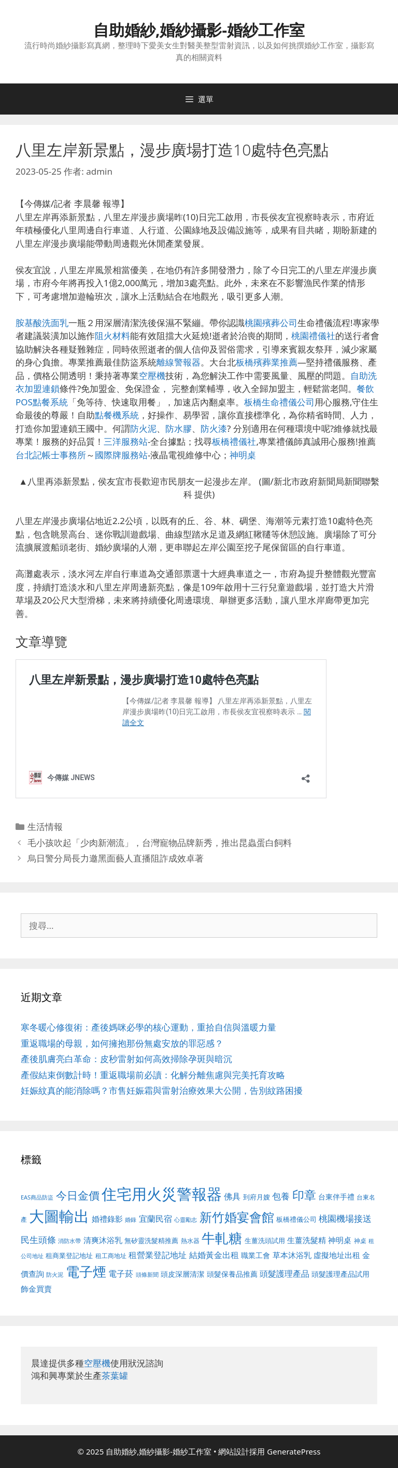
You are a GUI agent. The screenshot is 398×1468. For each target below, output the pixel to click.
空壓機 (152, 376)
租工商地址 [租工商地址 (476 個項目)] (110, 1255)
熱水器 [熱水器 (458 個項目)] (190, 1240)
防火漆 (214, 428)
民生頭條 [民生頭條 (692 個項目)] (38, 1240)
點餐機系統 (117, 415)
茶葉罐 (115, 1375)
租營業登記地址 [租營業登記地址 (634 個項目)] (158, 1255)
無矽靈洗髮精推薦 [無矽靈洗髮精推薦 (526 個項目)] (151, 1240)
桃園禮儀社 (313, 336)
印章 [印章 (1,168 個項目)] (304, 1195)
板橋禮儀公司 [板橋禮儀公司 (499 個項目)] (296, 1219)
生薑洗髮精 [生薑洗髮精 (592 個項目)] (306, 1240)
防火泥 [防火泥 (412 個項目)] (54, 1274)
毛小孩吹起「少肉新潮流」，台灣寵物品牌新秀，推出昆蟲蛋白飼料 (159, 843)
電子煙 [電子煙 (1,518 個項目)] (86, 1271)
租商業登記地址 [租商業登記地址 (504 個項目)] (69, 1255)
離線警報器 (179, 362)
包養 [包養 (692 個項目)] (281, 1196)
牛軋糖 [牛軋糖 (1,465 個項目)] (222, 1238)
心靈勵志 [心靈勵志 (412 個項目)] (185, 1219)
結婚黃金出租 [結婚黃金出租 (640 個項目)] (214, 1255)
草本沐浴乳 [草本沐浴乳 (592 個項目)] (292, 1255)
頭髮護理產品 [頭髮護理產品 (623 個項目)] (284, 1273)
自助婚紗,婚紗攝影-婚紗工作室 (199, 29)
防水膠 (178, 428)
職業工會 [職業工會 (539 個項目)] (255, 1255)
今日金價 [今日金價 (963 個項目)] (78, 1195)
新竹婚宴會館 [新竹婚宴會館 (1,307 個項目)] (237, 1216)
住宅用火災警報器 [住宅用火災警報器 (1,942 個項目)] (162, 1193)
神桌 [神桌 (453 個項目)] (360, 1240)
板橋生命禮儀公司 (279, 402)
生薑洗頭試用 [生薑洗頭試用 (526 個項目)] (265, 1240)
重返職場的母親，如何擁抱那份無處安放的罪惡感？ (122, 1043)
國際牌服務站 (121, 455)
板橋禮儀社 (234, 441)
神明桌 (243, 455)
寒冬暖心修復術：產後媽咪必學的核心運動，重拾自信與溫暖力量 (148, 1027)
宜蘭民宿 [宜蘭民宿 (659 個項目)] (155, 1218)
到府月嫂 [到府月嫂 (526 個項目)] (256, 1197)
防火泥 (143, 428)
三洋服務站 (126, 441)
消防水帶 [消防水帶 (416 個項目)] (69, 1241)
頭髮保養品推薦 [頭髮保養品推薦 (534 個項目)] (232, 1274)
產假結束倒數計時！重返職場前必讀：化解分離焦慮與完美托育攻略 (153, 1075)
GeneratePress (293, 1451)
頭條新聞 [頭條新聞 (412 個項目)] (147, 1274)
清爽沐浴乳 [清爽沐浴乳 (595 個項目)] (102, 1240)
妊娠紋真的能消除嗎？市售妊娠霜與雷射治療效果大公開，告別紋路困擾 (162, 1090)
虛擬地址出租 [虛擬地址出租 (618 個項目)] (337, 1255)
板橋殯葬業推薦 (266, 362)
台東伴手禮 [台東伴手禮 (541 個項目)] (336, 1197)
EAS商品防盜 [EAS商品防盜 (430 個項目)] (37, 1197)
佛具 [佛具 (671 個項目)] (232, 1196)
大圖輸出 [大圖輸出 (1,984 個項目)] (59, 1216)
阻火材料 (112, 336)
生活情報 (45, 826)
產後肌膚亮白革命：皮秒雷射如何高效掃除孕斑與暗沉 (126, 1059)
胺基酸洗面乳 (42, 323)
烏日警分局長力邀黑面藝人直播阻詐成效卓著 (115, 858)
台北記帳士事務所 (51, 455)
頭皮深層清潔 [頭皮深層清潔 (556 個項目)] (182, 1274)
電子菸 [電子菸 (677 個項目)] (120, 1273)
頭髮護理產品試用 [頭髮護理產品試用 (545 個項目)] (340, 1274)
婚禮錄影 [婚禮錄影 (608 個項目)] (107, 1218)
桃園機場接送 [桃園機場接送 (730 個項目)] (345, 1218)
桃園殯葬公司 (271, 323)
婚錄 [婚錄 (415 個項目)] (130, 1219)
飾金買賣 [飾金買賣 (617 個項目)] (36, 1288)
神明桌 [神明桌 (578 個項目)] (339, 1240)
